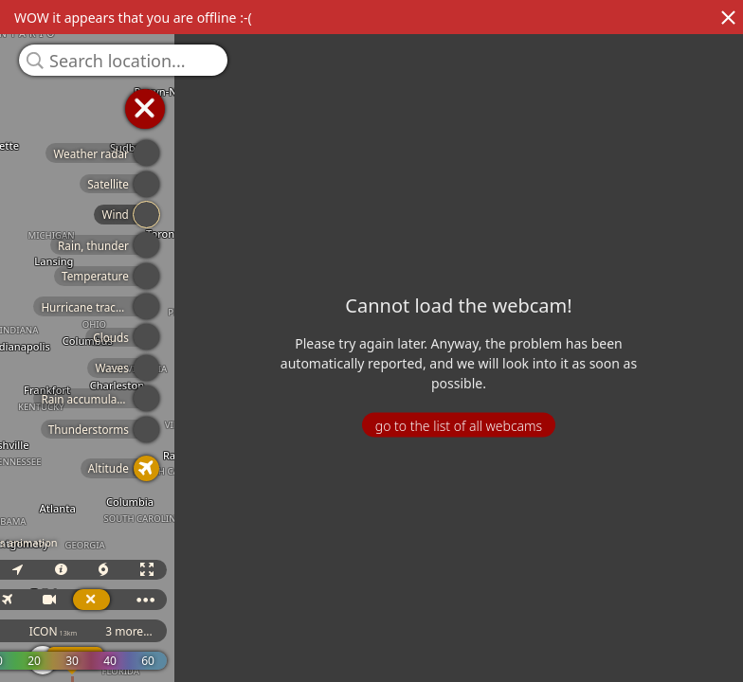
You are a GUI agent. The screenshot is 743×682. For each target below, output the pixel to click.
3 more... (396, 631)
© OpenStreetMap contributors (664, 675)
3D (238, 570)
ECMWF (168, 631)
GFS (244, 631)
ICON (320, 631)
